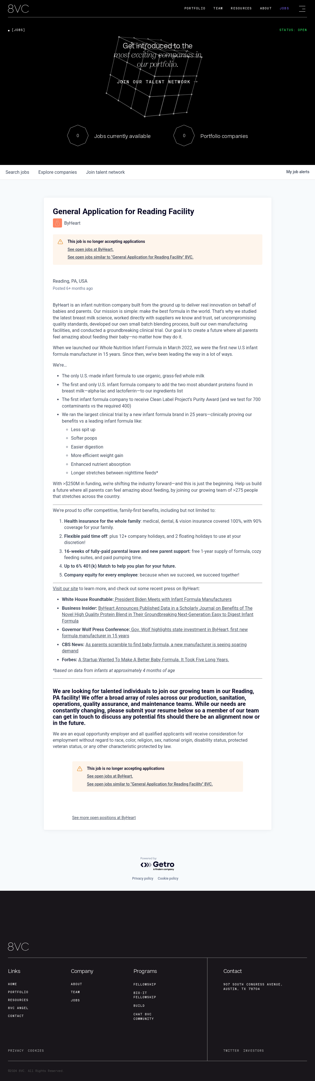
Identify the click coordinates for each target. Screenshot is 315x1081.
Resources (241, 8)
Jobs (284, 8)
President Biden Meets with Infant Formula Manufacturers (173, 599)
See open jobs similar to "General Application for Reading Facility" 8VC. (130, 257)
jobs (17, 172)
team (75, 992)
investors (253, 1051)
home (12, 984)
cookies (36, 1051)
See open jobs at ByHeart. (91, 249)
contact (16, 1016)
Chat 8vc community (143, 1016)
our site (70, 588)
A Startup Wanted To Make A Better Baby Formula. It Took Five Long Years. (153, 659)
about (76, 984)
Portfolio (194, 8)
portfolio (18, 992)
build (139, 1006)
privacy (16, 1051)
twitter (231, 1051)
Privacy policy (142, 878)
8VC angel (18, 1008)
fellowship (145, 984)
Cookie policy (168, 878)
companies (57, 172)
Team (218, 8)
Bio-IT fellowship (145, 995)
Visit (57, 588)
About (266, 8)
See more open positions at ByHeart (104, 817)
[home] (18, 9)
